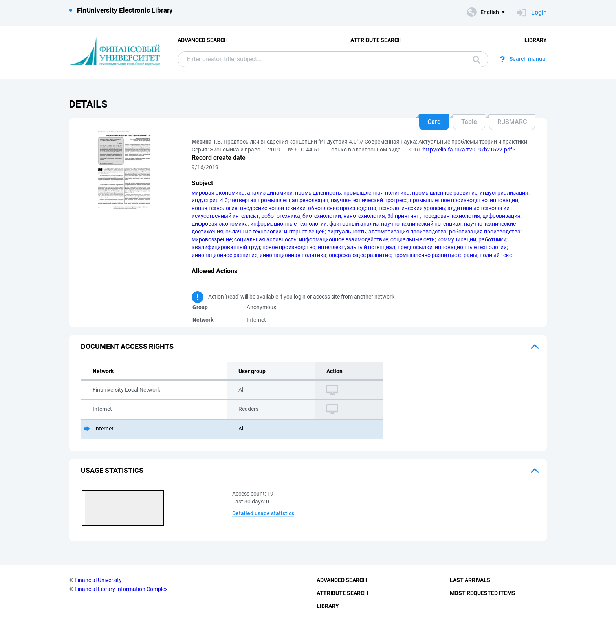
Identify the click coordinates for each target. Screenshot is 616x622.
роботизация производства (485, 231)
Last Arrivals (470, 580)
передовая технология (451, 216)
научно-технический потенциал (421, 224)
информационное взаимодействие (343, 239)
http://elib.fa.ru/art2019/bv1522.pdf (467, 149)
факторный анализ (354, 224)
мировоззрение (212, 239)
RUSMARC (512, 122)
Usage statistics (112, 470)
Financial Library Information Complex (121, 589)
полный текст (497, 255)
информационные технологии (288, 224)
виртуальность (346, 231)
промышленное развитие (444, 193)
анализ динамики (270, 193)
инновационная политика (293, 255)
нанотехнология (364, 216)
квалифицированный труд (226, 247)
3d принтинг (403, 216)
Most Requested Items (482, 593)
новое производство (288, 247)
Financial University (98, 580)
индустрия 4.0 (210, 200)
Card (434, 122)
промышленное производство (449, 200)
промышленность (318, 193)
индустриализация (504, 193)
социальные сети (412, 239)
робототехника (280, 216)
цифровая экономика (220, 224)
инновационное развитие (224, 255)
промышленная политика (376, 193)
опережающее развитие (360, 255)
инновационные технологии (471, 247)
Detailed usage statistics (263, 513)
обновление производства (342, 208)
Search (476, 60)
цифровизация (501, 216)
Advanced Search (203, 40)
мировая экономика (218, 193)
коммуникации (456, 239)
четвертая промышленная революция (279, 200)
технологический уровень (412, 208)
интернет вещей (304, 231)
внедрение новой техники (273, 208)
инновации (504, 200)
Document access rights (127, 346)
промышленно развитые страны (435, 255)
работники (492, 239)
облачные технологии (254, 231)
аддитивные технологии (479, 208)
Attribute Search (376, 40)
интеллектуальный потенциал (356, 247)
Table (469, 122)
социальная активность (265, 239)
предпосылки (415, 247)
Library (535, 40)
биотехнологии (321, 216)
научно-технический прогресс (369, 200)
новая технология (215, 208)
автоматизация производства (407, 231)
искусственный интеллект (225, 216)
